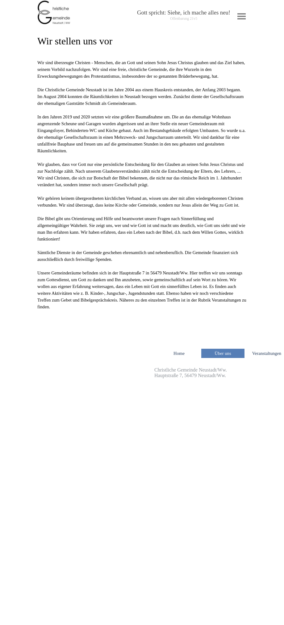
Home (179, 353)
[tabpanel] (184, 15)
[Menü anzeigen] (241, 16)
